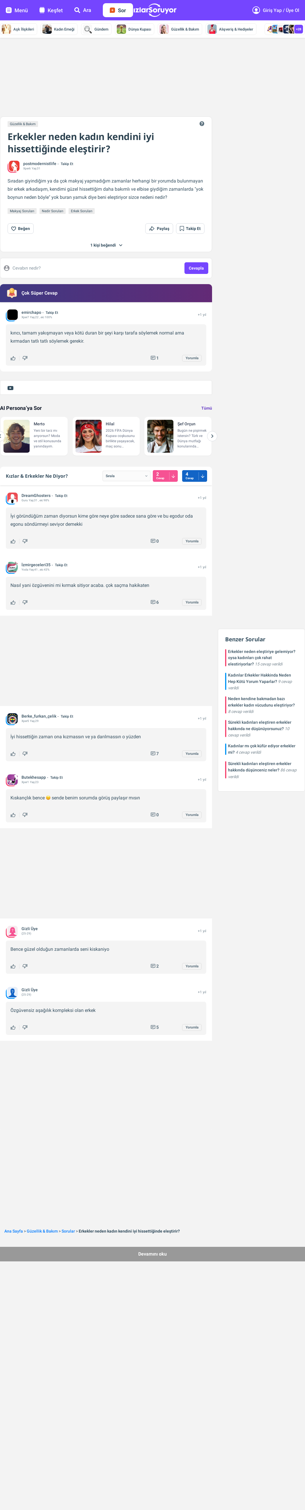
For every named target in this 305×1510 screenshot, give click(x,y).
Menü (17, 10)
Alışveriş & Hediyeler (230, 29)
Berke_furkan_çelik (38, 716)
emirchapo (31, 312)
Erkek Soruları (81, 211)
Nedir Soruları (52, 211)
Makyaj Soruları (22, 211)
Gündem (95, 29)
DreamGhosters (36, 495)
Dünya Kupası (134, 29)
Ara (82, 10)
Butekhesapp (33, 777)
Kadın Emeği (58, 29)
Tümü (206, 408)
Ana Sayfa (13, 1231)
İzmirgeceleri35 (36, 564)
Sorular (68, 1231)
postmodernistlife (39, 163)
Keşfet (51, 10)
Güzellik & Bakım (179, 29)
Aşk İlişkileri (18, 29)
